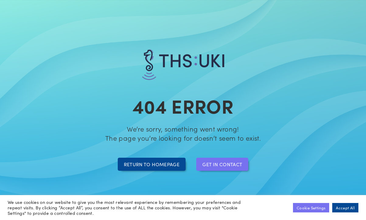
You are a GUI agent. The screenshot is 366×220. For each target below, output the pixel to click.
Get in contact (222, 164)
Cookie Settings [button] (311, 208)
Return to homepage (152, 164)
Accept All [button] (345, 208)
